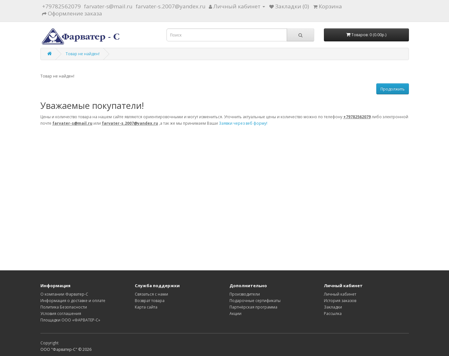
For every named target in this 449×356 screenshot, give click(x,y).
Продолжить (392, 89)
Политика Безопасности (63, 307)
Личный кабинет (340, 294)
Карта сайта (146, 307)
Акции (235, 313)
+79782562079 (61, 6)
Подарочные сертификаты (255, 300)
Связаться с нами (151, 294)
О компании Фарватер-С (64, 294)
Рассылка (333, 313)
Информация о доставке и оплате (72, 300)
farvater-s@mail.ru (108, 6)
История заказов (340, 300)
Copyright (49, 343)
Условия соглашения (60, 313)
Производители (245, 294)
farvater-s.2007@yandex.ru (171, 6)
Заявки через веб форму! (243, 123)
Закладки (333, 307)
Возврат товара (150, 300)
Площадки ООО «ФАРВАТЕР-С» (70, 320)
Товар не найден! (83, 54)
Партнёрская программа (253, 307)
